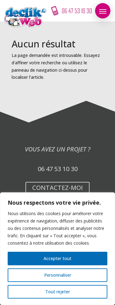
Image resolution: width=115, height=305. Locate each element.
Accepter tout (57, 258)
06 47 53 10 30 (58, 169)
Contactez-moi (57, 187)
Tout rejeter (57, 292)
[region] (57, 248)
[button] (102, 10)
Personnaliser (57, 275)
